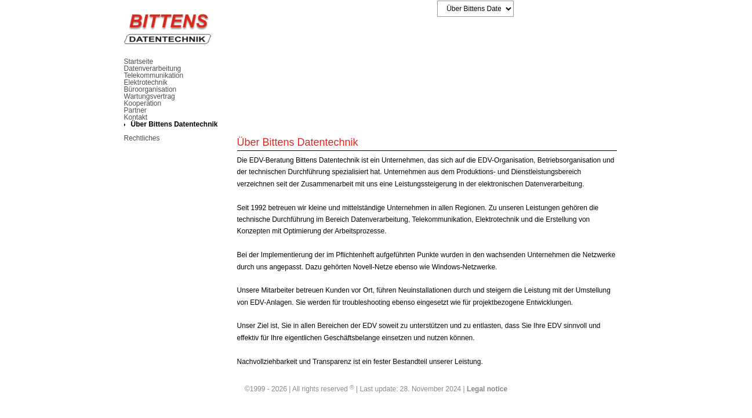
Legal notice (487, 389)
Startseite (139, 61)
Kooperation (143, 103)
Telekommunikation (154, 75)
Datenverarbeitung (152, 68)
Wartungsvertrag (149, 96)
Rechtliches (142, 138)
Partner (135, 110)
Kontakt (136, 117)
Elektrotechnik (146, 82)
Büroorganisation (150, 89)
